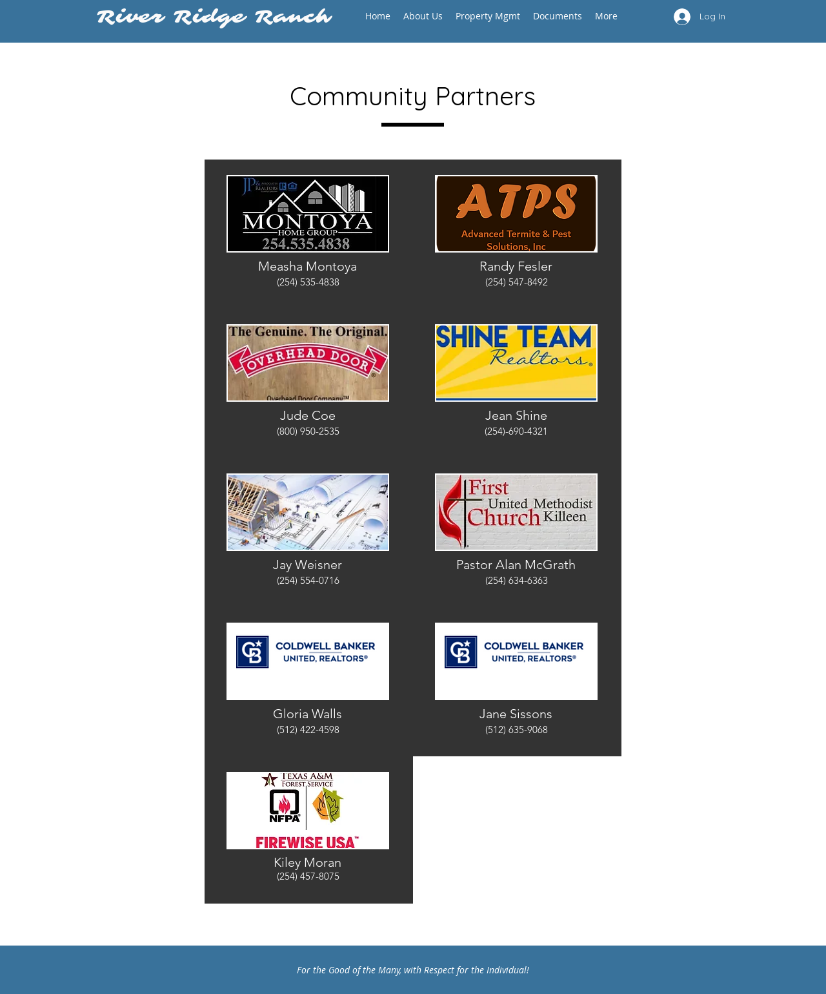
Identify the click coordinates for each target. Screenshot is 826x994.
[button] (423, 15)
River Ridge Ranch (219, 16)
